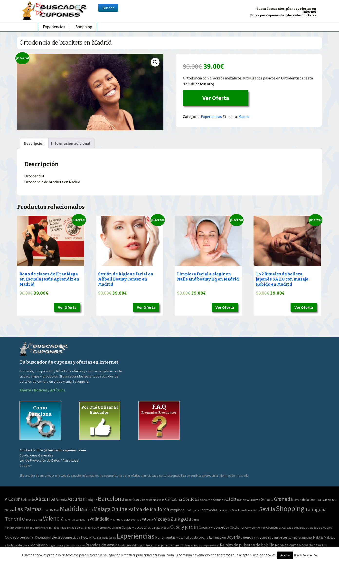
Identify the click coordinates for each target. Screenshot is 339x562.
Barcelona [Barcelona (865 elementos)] (111, 498)
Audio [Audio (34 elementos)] (63, 527)
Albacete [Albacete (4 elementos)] (29, 500)
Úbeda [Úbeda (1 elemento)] (195, 519)
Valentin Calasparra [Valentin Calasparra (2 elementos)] (77, 519)
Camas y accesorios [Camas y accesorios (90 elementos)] (136, 527)
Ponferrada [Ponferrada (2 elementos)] (192, 510)
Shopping (83, 26)
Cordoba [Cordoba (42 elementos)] (191, 499)
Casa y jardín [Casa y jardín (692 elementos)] (184, 526)
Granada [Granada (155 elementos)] (283, 499)
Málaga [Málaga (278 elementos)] (102, 509)
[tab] (34, 143)
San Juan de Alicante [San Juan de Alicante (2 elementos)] (245, 510)
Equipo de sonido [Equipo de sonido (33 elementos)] (106, 537)
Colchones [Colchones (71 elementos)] (237, 527)
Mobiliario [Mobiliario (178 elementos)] (39, 545)
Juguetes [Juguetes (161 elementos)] (280, 537)
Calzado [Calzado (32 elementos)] (116, 527)
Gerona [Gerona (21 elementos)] (267, 499)
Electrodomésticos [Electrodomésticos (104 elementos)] (65, 537)
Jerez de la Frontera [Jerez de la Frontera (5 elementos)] (307, 500)
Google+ (25, 465)
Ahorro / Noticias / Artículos (42, 390)
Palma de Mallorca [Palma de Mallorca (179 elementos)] (148, 509)
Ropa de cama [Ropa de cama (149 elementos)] (286, 545)
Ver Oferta (215, 98)
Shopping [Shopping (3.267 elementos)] (290, 508)
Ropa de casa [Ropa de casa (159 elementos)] (310, 545)
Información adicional (70, 143)
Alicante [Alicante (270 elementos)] (45, 498)
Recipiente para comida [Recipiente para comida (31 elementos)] (206, 545)
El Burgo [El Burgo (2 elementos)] (255, 500)
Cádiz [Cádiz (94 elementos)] (230, 499)
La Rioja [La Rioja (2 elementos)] (326, 500)
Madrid (244, 116)
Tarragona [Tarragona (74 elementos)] (316, 509)
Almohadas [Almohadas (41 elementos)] (52, 527)
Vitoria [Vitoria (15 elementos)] (147, 519)
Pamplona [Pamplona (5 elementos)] (177, 510)
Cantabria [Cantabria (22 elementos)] (173, 499)
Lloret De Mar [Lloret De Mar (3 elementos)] (50, 510)
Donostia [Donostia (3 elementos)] (243, 500)
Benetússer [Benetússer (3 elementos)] (132, 500)
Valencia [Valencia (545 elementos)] (53, 518)
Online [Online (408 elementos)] (119, 509)
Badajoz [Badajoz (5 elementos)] (91, 500)
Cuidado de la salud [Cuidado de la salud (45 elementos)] (294, 527)
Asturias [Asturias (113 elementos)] (76, 499)
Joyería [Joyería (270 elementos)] (233, 537)
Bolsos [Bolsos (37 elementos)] (70, 527)
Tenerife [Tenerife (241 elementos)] (15, 518)
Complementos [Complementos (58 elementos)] (255, 527)
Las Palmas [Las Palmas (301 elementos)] (28, 509)
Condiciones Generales (36, 455)
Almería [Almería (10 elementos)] (61, 499)
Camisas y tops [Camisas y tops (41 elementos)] (161, 527)
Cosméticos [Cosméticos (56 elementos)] (274, 527)
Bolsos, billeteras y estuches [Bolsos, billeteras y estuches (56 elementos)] (93, 527)
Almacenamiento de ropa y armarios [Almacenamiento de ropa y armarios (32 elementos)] (25, 527)
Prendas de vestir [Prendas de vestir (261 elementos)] (101, 545)
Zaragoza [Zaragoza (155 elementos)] (180, 518)
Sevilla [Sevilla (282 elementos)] (267, 509)
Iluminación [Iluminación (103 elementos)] (217, 537)
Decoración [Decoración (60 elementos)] (43, 537)
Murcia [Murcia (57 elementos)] (86, 509)
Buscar (108, 7)
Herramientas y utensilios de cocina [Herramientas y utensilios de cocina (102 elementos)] (181, 537)
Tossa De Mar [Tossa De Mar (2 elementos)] (34, 519)
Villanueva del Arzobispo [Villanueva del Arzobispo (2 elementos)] (125, 519)
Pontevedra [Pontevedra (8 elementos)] (208, 510)
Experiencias (54, 26)
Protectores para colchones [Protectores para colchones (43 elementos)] (163, 545)
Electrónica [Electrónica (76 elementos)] (88, 537)
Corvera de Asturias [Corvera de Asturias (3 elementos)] (212, 500)
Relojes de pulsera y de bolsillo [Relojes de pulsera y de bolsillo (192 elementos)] (247, 545)
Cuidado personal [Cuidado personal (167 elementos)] (20, 537)
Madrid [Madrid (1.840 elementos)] (69, 508)
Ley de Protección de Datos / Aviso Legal (49, 460)
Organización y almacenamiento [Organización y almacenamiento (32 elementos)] (66, 545)
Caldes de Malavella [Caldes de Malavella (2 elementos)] (152, 500)
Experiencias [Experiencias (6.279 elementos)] (135, 536)
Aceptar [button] (285, 555)
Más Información (305, 555)
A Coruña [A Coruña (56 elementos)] (14, 499)
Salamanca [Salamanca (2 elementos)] (224, 510)
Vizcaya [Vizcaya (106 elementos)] (162, 519)
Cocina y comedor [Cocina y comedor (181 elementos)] (214, 527)
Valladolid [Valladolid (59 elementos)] (100, 519)
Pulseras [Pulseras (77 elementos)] (187, 545)
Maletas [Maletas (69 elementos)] (318, 537)
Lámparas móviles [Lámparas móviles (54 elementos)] (300, 537)
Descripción (34, 143)
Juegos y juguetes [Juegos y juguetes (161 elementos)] (256, 537)
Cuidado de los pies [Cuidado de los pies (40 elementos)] (320, 527)
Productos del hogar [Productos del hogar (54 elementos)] (131, 545)
